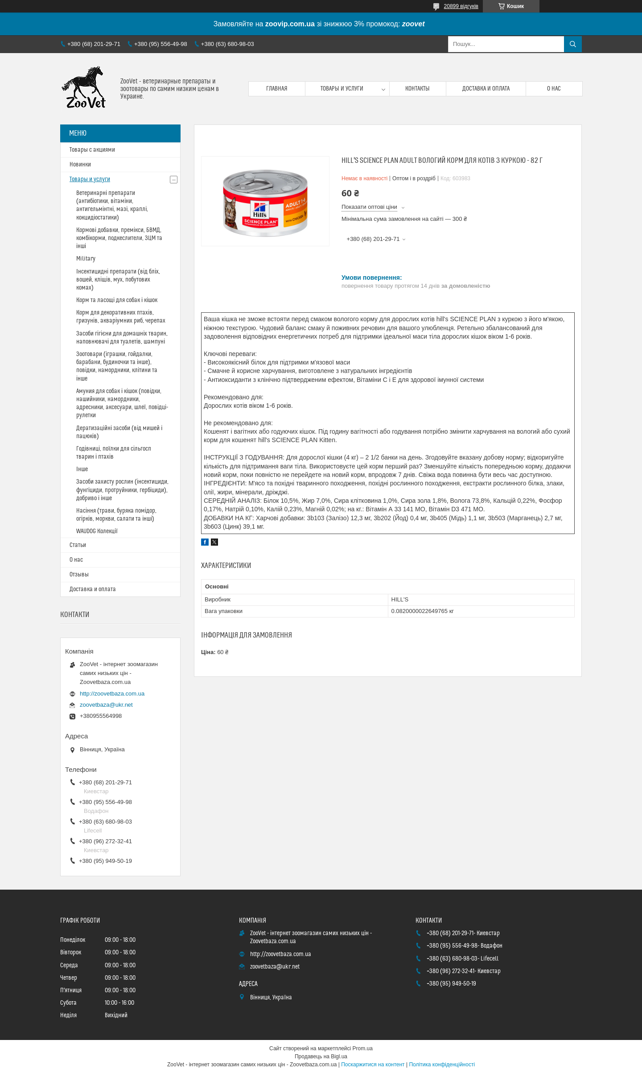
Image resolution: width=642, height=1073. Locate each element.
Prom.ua (363, 1048)
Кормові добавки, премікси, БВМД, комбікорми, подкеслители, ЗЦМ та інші (119, 238)
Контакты (417, 88)
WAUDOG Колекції (97, 531)
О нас (554, 88)
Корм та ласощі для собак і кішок (116, 300)
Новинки (80, 164)
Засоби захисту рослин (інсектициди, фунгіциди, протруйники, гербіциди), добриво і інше (122, 489)
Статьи (78, 545)
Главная (277, 88)
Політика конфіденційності (442, 1064)
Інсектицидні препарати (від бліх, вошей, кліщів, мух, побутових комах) (118, 279)
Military (85, 258)
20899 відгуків (461, 6)
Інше (82, 469)
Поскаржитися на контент (372, 1064)
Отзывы (79, 574)
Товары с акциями (92, 149)
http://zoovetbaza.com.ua (112, 693)
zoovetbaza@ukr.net (106, 704)
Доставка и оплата (486, 88)
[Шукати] (573, 44)
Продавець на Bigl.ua (321, 1056)
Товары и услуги (342, 88)
